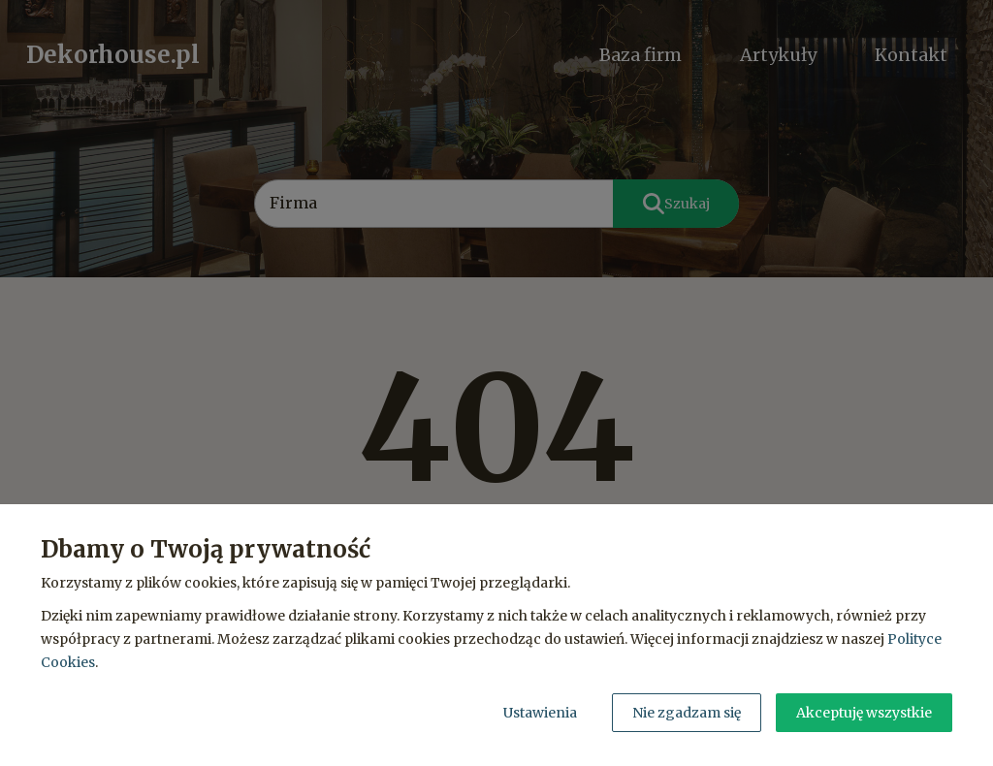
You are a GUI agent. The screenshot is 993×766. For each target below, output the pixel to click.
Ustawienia (540, 712)
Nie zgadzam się (686, 712)
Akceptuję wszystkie (864, 712)
